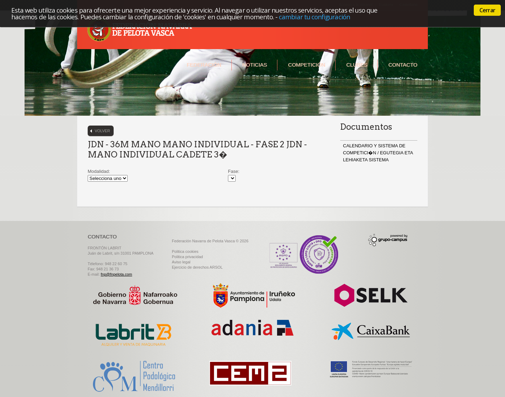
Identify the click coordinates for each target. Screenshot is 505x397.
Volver (102, 131)
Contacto (402, 65)
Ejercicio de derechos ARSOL (197, 267)
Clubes (356, 65)
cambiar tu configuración (314, 16)
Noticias (254, 65)
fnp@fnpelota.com (116, 274)
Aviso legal (181, 262)
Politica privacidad (187, 257)
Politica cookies (185, 251)
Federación (204, 65)
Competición (306, 65)
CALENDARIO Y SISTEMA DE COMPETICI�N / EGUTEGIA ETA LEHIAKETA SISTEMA (378, 152)
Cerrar (487, 10)
